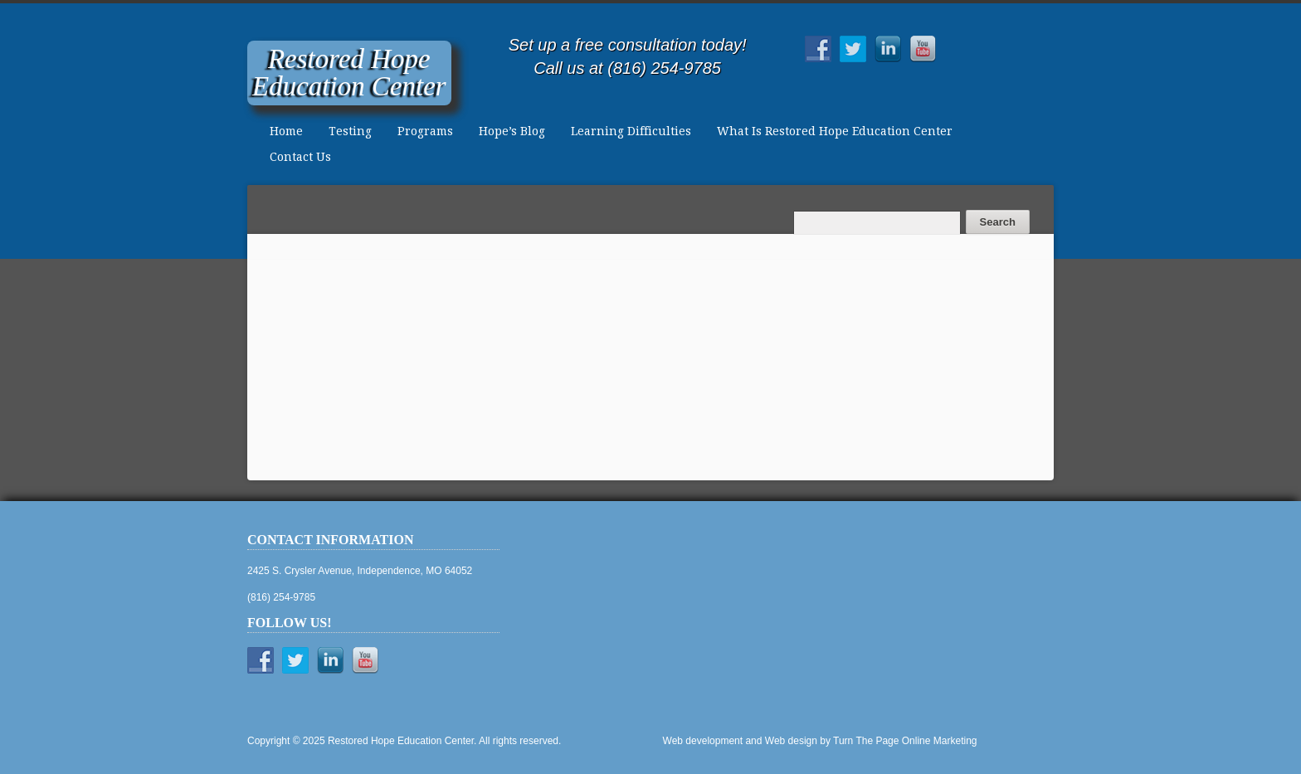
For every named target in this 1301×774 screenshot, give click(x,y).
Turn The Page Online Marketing (905, 741)
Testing (350, 131)
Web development (703, 741)
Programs (425, 131)
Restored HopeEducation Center (349, 72)
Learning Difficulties (631, 131)
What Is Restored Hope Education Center (835, 131)
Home (286, 131)
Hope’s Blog (512, 131)
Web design (791, 741)
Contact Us (300, 156)
